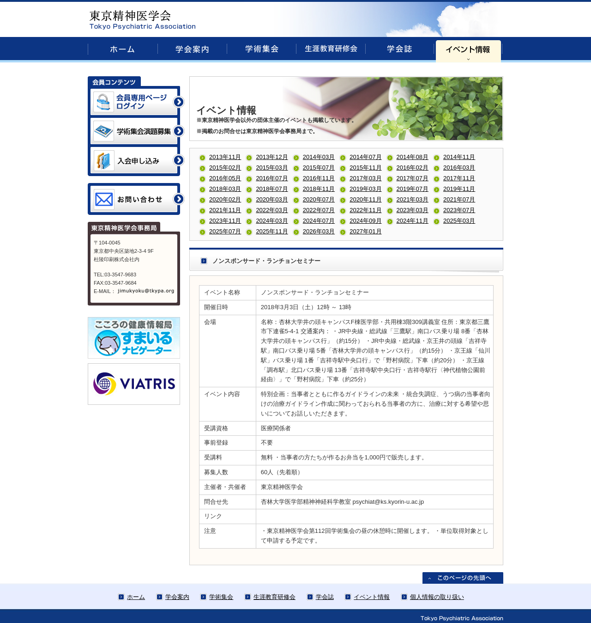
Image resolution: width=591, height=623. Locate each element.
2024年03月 (272, 220)
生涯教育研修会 (274, 596)
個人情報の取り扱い (437, 596)
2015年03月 (272, 167)
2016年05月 (225, 178)
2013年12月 (272, 156)
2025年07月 (225, 231)
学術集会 (221, 596)
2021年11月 (225, 210)
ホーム (136, 596)
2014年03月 (319, 156)
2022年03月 (272, 210)
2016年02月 (412, 167)
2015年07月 (319, 167)
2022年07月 (319, 210)
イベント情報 (372, 596)
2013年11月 (225, 156)
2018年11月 (319, 188)
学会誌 (325, 596)
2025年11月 (272, 231)
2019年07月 (412, 188)
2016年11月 (319, 178)
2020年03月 (272, 199)
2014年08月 (412, 156)
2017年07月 (412, 178)
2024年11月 (412, 220)
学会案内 (177, 596)
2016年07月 (272, 178)
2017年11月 (459, 178)
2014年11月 (459, 156)
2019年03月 (365, 188)
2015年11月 (365, 167)
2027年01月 (365, 231)
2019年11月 (459, 188)
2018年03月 (225, 188)
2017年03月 (365, 178)
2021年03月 (412, 199)
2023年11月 (225, 220)
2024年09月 (365, 220)
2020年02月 (225, 199)
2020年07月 (319, 199)
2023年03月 (412, 210)
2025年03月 (459, 220)
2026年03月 (319, 231)
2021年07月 (459, 199)
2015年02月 (225, 167)
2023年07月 (459, 210)
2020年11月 (365, 199)
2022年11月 (365, 210)
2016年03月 (459, 167)
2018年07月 (272, 188)
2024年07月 (319, 220)
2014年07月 (365, 156)
